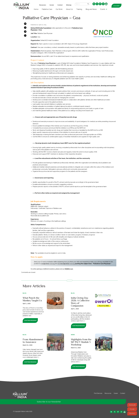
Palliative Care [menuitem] (47, 9)
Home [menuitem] (36, 9)
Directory (132, 413)
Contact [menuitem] (60, 5)
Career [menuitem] (52, 5)
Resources (108, 393)
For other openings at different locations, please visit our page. (52, 269)
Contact (122, 393)
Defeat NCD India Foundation (41, 28)
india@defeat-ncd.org (48, 263)
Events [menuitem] (102, 9)
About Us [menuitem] (69, 9)
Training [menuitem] (79, 9)
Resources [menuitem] (42, 5)
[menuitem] (93, 4)
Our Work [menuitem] (59, 9)
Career (116, 393)
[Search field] (80, 3)
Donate (116, 6)
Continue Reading (30, 320)
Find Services (98, 393)
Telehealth (132, 405)
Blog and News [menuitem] (91, 9)
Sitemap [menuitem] (68, 5)
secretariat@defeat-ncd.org (66, 263)
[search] (88, 3)
